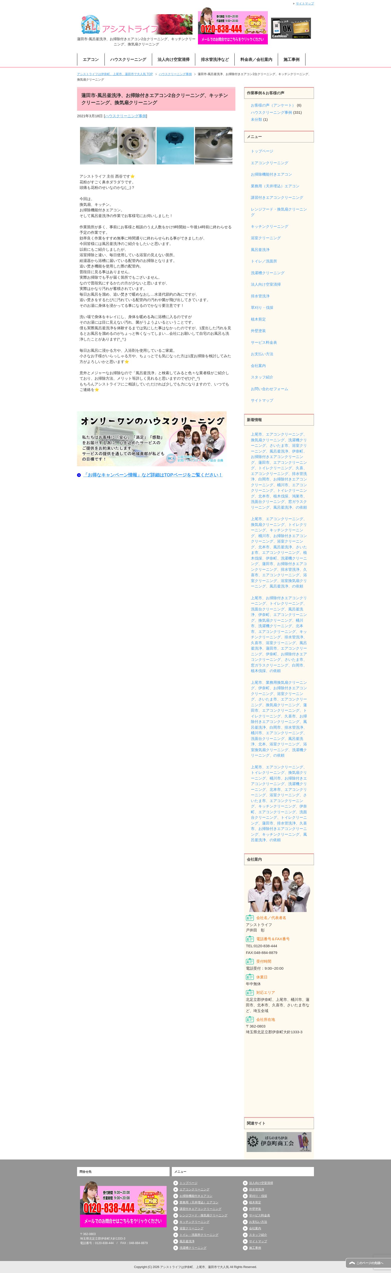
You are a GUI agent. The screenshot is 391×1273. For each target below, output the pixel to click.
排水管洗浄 (260, 296)
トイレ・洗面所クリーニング (199, 1235)
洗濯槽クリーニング (268, 273)
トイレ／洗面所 (264, 261)
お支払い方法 (262, 354)
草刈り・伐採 (262, 307)
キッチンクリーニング (269, 226)
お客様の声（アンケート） (273, 105)
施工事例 (291, 59)
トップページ (262, 151)
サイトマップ (262, 400)
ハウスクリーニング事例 (125, 116)
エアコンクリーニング (269, 163)
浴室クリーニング (266, 238)
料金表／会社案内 (256, 59)
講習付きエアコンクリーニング (277, 197)
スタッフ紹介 (262, 377)
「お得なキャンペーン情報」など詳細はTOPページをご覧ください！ (153, 474)
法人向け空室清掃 (174, 59)
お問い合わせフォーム (269, 389)
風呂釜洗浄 (260, 249)
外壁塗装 (258, 331)
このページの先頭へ (369, 1263)
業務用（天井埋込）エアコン (275, 186)
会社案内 (258, 365)
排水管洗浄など (215, 59)
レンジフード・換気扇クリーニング (279, 212)
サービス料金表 (264, 342)
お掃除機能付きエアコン (271, 174)
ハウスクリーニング (128, 59)
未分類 (256, 119)
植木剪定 (258, 319)
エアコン (91, 59)
